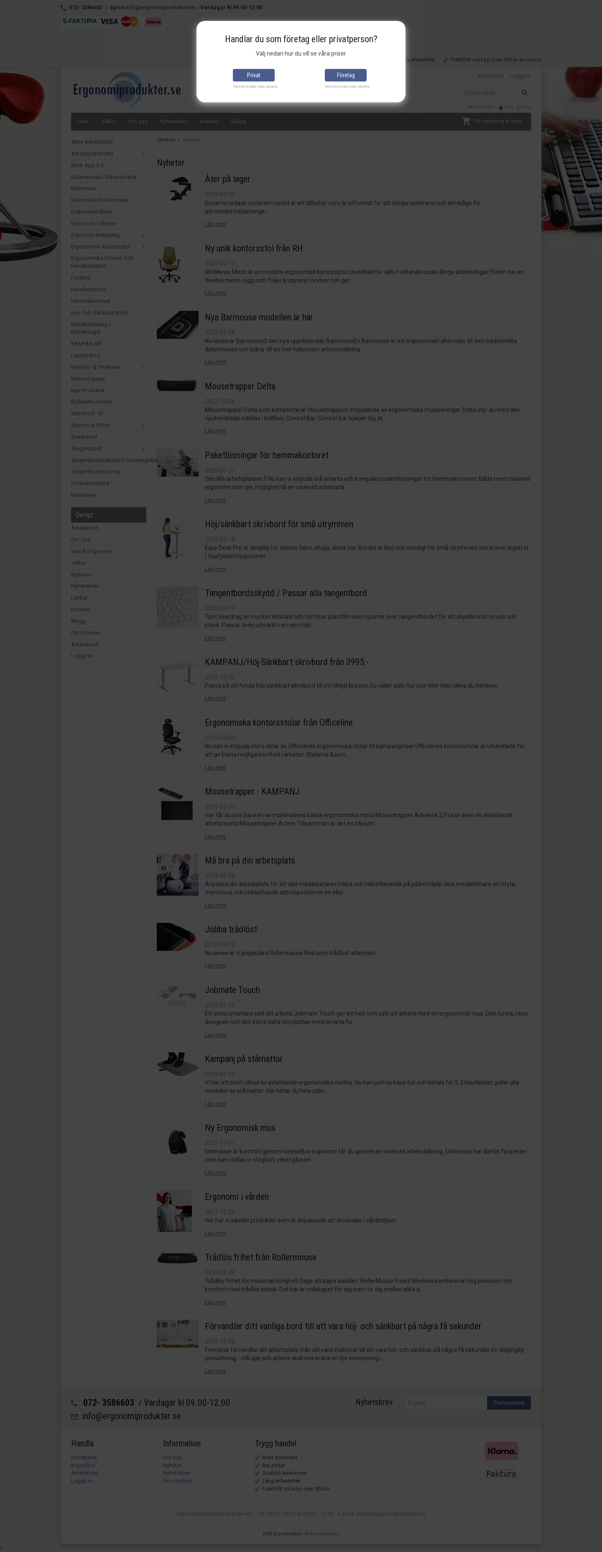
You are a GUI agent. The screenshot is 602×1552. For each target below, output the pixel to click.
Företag (346, 75)
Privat (253, 75)
